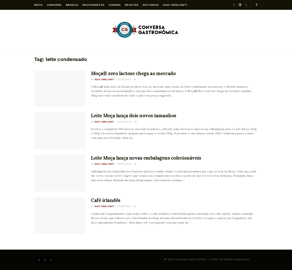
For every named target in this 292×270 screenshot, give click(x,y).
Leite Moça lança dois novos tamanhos (133, 116)
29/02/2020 (123, 164)
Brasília (72, 5)
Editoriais (151, 5)
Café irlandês (105, 200)
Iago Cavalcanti (175, 5)
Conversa (54, 5)
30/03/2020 (123, 122)
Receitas (131, 5)
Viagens (115, 5)
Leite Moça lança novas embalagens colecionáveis (146, 158)
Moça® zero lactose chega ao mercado (133, 73)
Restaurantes (93, 5)
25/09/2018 (123, 206)
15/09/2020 (123, 79)
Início (38, 5)
